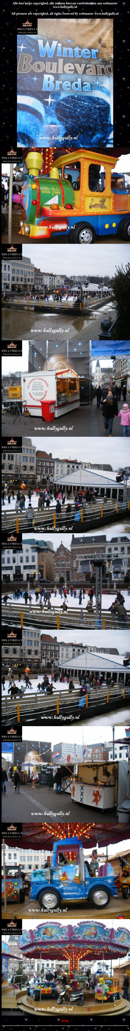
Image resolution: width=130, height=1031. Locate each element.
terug (65, 1020)
